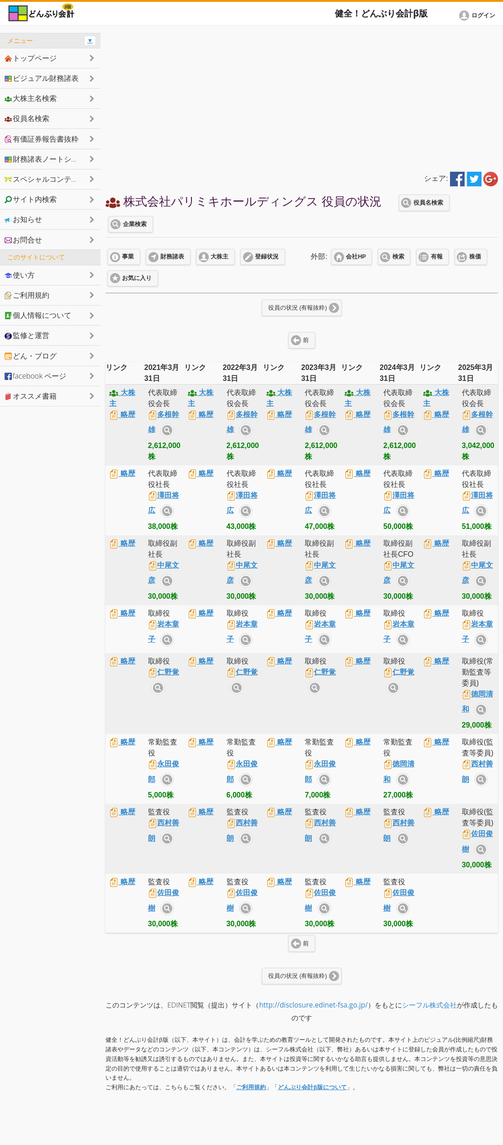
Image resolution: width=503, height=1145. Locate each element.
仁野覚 (163, 672)
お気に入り (137, 278)
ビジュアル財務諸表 (42, 78)
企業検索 (135, 224)
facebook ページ (35, 376)
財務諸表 (172, 256)
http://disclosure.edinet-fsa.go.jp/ (313, 1005)
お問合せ (23, 240)
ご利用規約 (251, 1087)
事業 (128, 256)
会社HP (355, 256)
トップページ (31, 58)
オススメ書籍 (31, 396)
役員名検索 (428, 203)
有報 (437, 256)
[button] (479, 15)
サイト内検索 (167, 430)
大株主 (219, 256)
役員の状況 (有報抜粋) (297, 308)
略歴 (122, 414)
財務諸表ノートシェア (45, 159)
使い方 (20, 275)
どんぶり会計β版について (312, 1087)
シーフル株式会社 (429, 1005)
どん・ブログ (31, 356)
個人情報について (38, 315)
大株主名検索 (31, 98)
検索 (398, 256)
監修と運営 (27, 335)
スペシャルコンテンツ (45, 179)
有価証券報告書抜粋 (42, 139)
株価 (475, 256)
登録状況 (267, 256)
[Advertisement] (302, 97)
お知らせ (23, 219)
